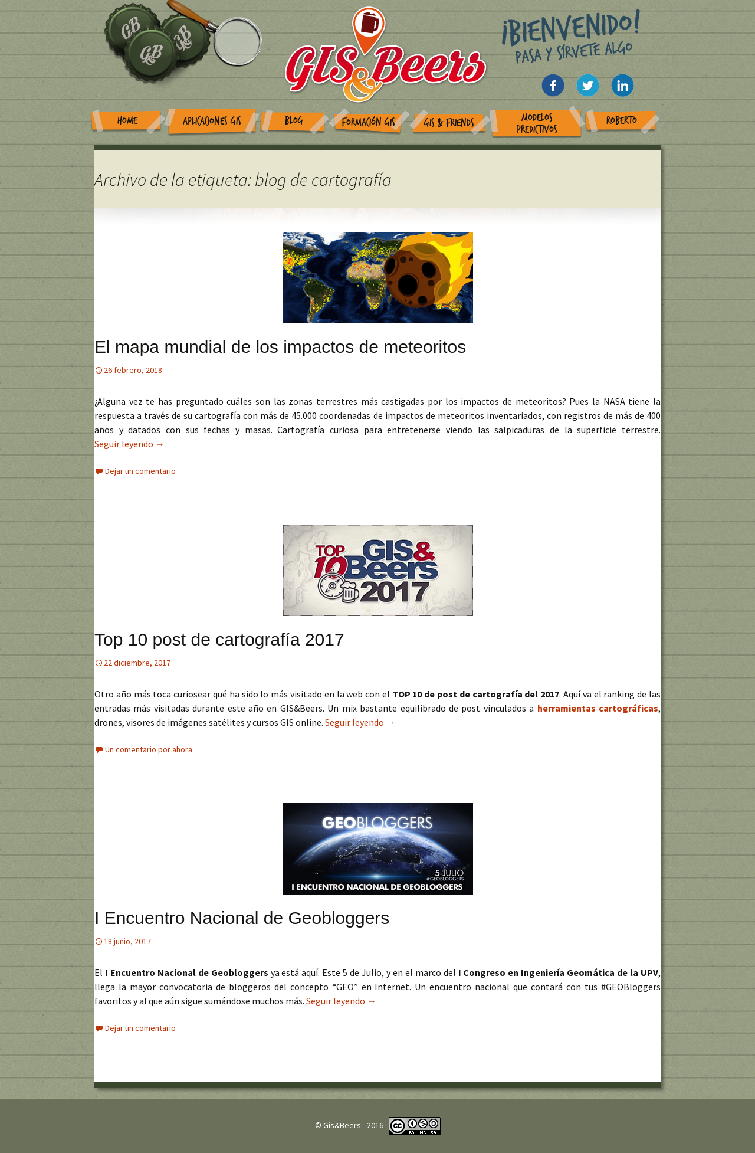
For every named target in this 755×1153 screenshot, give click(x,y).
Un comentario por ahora (148, 749)
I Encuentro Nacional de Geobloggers (241, 918)
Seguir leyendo (129, 444)
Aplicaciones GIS (212, 121)
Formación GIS (368, 122)
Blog (294, 120)
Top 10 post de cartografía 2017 (219, 639)
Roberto (621, 120)
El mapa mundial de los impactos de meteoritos (280, 346)
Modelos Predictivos (537, 124)
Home (127, 120)
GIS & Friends (449, 123)
